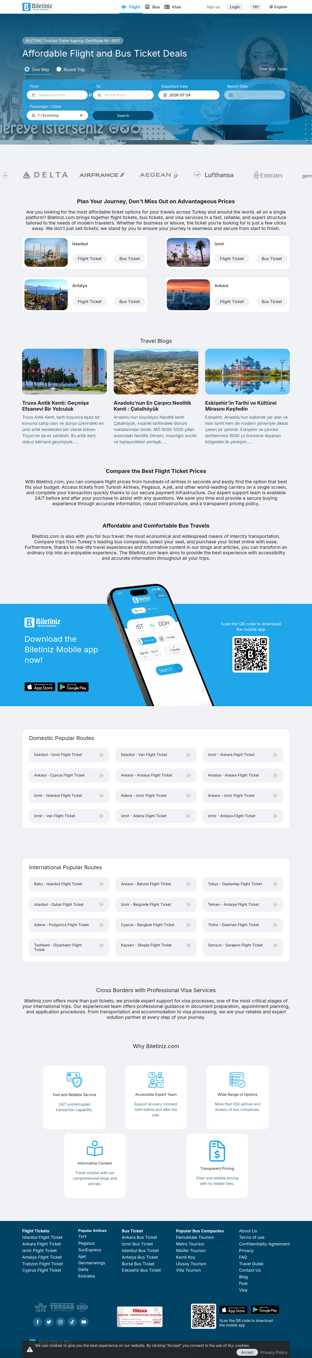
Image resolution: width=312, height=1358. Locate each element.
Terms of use (251, 1237)
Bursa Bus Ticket (138, 1263)
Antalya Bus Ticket (140, 1257)
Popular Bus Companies (200, 1231)
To (98, 86)
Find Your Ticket (273, 69)
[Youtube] (84, 1322)
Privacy (246, 1250)
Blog (243, 1276)
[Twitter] (49, 1322)
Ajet (82, 1256)
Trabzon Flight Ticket (42, 1263)
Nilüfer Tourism (191, 1250)
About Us (248, 1231)
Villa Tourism (188, 1270)
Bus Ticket (132, 1231)
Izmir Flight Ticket (39, 1250)
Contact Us (250, 1270)
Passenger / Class (45, 106)
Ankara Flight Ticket (41, 1244)
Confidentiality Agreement (264, 1244)
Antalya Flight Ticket (42, 1257)
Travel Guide (251, 1263)
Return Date (237, 86)
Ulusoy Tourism (191, 1263)
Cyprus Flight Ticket (41, 1270)
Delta (83, 1269)
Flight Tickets (35, 1231)
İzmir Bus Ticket (137, 1244)
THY (82, 1236)
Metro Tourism (190, 1244)
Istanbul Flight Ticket (42, 1237)
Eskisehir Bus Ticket (141, 1270)
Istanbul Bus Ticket (140, 1250)
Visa (172, 7)
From (34, 86)
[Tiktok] (72, 1322)
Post (243, 1283)
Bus (152, 7)
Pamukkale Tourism (195, 1237)
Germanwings (91, 1262)
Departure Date (174, 86)
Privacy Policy (274, 1352)
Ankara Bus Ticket (139, 1237)
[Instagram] (60, 1322)
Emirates (86, 1276)
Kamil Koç (185, 1257)
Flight (130, 7)
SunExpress (89, 1249)
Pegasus (86, 1243)
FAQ (243, 1257)
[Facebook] (37, 1322)
